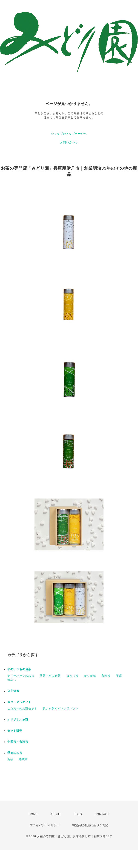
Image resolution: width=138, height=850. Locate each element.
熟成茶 (23, 759)
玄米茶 (105, 675)
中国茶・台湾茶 (17, 741)
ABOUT (55, 814)
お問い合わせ (69, 142)
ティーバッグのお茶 (20, 675)
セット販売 (14, 730)
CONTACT (102, 814)
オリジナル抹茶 (17, 719)
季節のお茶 (14, 752)
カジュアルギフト (19, 702)
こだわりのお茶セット (22, 708)
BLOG (78, 814)
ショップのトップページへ (69, 133)
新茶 (10, 759)
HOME (33, 814)
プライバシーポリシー (45, 825)
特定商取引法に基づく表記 (90, 825)
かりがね (90, 675)
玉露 (119, 675)
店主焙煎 (13, 691)
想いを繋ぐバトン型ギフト (61, 708)
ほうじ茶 (72, 675)
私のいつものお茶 (19, 669)
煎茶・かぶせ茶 (50, 675)
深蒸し (11, 680)
